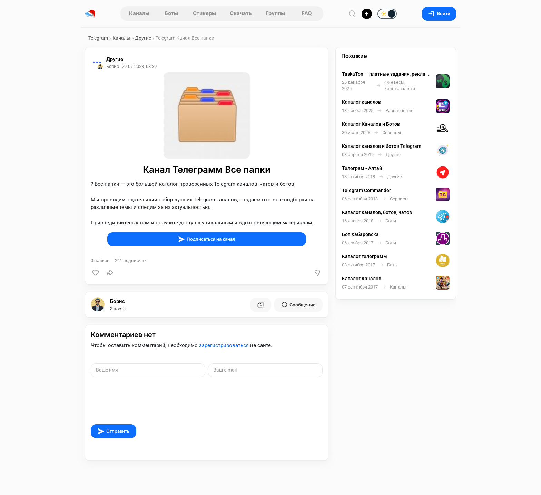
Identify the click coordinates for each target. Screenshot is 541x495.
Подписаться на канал (206, 239)
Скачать (241, 13)
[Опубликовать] (367, 14)
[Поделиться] (110, 272)
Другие (143, 38)
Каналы (139, 13)
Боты (171, 13)
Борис (117, 301)
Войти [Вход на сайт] (439, 13)
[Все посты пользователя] (260, 305)
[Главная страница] (90, 14)
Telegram (98, 38)
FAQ (307, 13)
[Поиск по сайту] (352, 14)
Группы (275, 13)
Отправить (113, 431)
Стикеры (204, 13)
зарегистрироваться (224, 345)
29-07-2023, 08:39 (139, 66)
